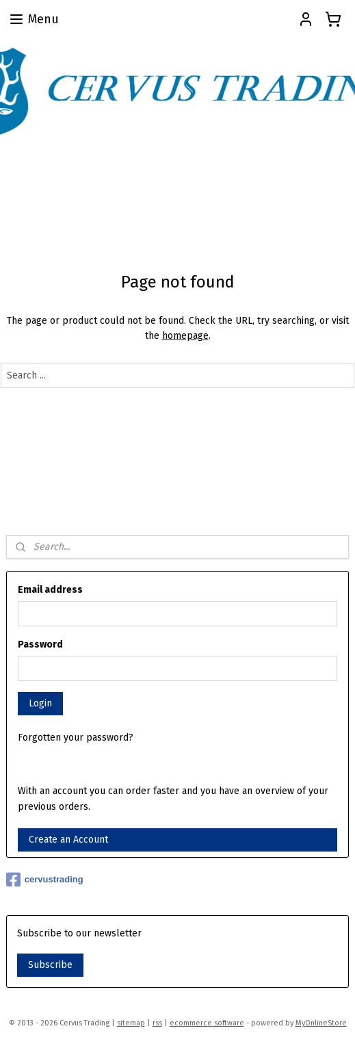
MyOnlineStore (321, 1023)
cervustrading (44, 879)
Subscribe (50, 965)
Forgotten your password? (75, 737)
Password (40, 644)
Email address (50, 590)
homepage (185, 336)
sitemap (131, 1023)
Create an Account (68, 839)
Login (40, 703)
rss (157, 1023)
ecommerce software (207, 1023)
